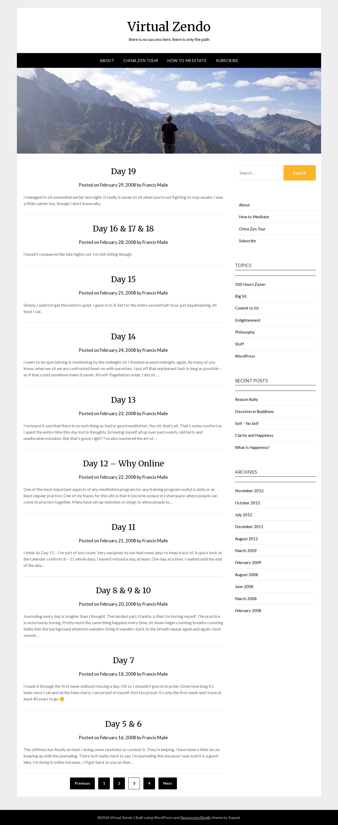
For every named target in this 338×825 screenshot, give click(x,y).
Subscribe (227, 60)
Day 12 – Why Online (123, 463)
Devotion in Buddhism (254, 411)
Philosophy (245, 332)
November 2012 (249, 490)
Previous (82, 783)
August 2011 (246, 538)
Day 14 (123, 336)
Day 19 (123, 171)
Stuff (239, 344)
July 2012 (243, 514)
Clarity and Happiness (254, 435)
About (107, 60)
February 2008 (248, 610)
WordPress (245, 356)
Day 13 (123, 400)
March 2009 (246, 550)
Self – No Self (247, 423)
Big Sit (241, 296)
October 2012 (247, 502)
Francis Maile (155, 185)
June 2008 (244, 586)
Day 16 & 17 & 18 (123, 229)
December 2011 (249, 526)
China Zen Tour (140, 60)
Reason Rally (246, 399)
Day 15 (123, 279)
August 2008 (246, 574)
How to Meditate (187, 60)
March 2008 (246, 598)
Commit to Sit (247, 308)
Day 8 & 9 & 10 (123, 590)
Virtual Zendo (169, 27)
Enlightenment (248, 320)
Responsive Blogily (195, 817)
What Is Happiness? (252, 447)
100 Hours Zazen (250, 284)
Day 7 (123, 660)
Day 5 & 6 (123, 724)
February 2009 (248, 562)
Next (167, 783)
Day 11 (123, 527)
